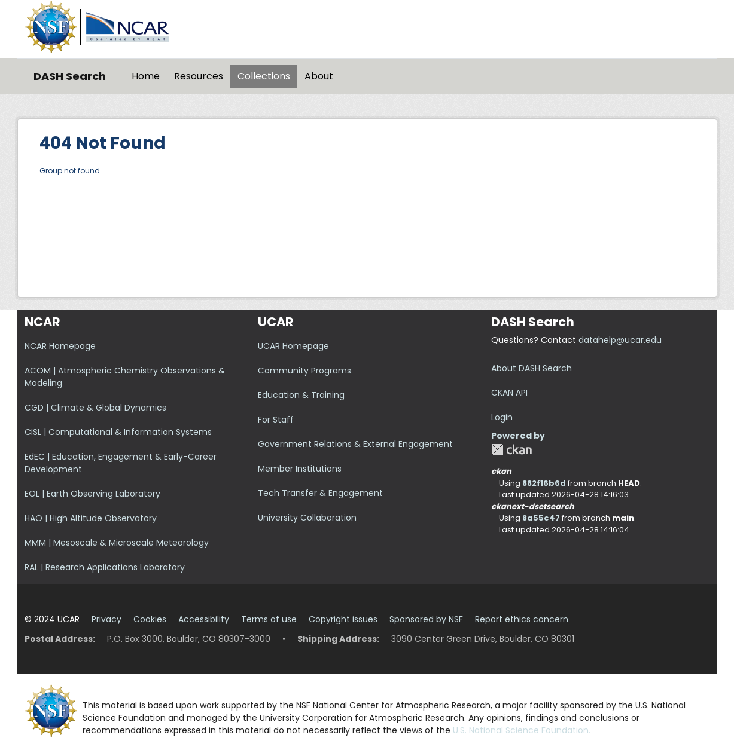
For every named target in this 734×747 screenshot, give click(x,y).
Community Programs (304, 370)
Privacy (106, 619)
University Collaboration (307, 517)
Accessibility (203, 619)
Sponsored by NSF (426, 619)
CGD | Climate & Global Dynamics (95, 408)
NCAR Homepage (60, 346)
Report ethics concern (521, 619)
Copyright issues (343, 619)
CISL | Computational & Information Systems (118, 432)
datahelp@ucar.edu (620, 340)
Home (146, 76)
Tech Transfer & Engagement (320, 493)
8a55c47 (541, 517)
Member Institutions (300, 468)
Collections (263, 76)
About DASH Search (531, 368)
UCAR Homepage (293, 346)
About (318, 76)
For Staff (276, 419)
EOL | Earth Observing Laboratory (92, 494)
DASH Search (69, 76)
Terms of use (269, 619)
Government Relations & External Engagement (355, 444)
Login (502, 417)
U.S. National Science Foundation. (521, 730)
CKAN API (509, 393)
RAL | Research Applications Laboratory (105, 567)
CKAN (511, 449)
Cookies (149, 619)
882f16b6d (544, 483)
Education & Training (301, 395)
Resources (198, 76)
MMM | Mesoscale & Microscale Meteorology (117, 543)
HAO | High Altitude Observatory (91, 518)
